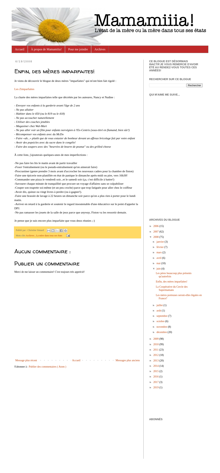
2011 (156, 349)
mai (158, 263)
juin (158, 268)
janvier (160, 241)
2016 (156, 376)
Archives (99, 49)
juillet (159, 305)
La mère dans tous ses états (49, 235)
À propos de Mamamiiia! (46, 49)
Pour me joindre (78, 49)
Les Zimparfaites (24, 89)
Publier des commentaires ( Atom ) (47, 366)
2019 (156, 387)
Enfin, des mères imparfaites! (171, 281)
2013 (156, 360)
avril (159, 258)
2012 (156, 355)
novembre (162, 326)
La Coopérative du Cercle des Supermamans (172, 288)
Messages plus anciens (128, 360)
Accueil (19, 49)
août (159, 310)
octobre (160, 321)
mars (159, 252)
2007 (156, 231)
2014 (156, 365)
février (160, 247)
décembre (161, 332)
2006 (156, 226)
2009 (156, 338)
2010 (156, 344)
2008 (156, 237)
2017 (156, 382)
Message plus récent (26, 360)
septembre (162, 316)
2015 (156, 371)
